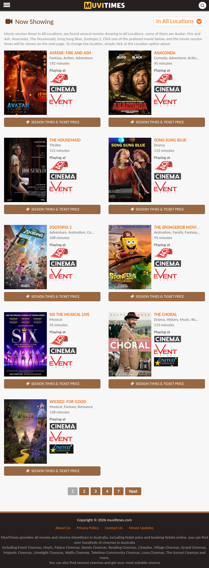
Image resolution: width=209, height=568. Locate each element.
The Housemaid (65, 140)
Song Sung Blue (170, 140)
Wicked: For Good (68, 401)
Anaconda (165, 52)
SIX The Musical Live (70, 314)
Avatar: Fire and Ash (70, 52)
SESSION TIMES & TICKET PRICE (52, 122)
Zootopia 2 (61, 227)
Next (133, 491)
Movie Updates (141, 527)
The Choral (165, 314)
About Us (63, 527)
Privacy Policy (88, 527)
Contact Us (113, 527)
